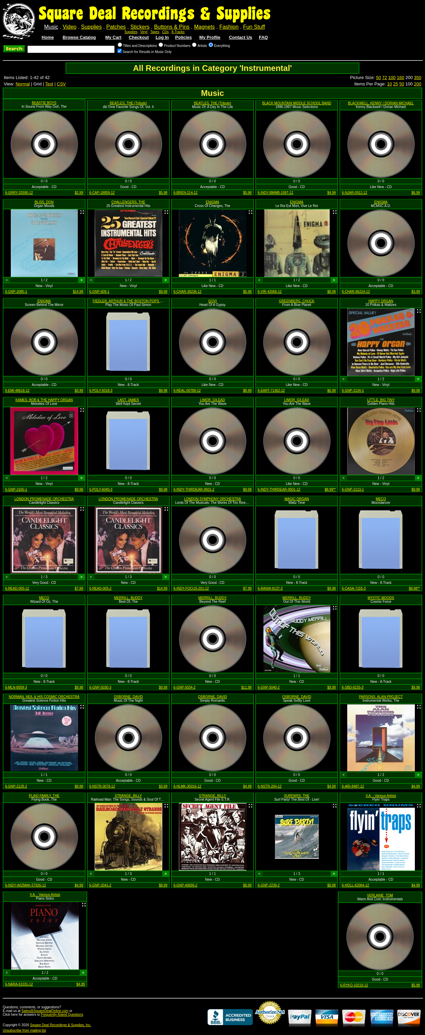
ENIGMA (212, 202)
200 (417, 83)
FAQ (263, 37)
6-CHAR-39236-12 (187, 291)
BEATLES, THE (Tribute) (128, 103)
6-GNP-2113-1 (353, 489)
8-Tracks (178, 32)
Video (70, 27)
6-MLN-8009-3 (16, 687)
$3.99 (415, 291)
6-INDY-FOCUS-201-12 (191, 588)
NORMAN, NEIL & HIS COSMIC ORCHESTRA (44, 697)
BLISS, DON (43, 202)
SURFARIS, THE (296, 796)
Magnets (204, 27)
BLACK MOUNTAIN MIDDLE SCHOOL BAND (296, 103)
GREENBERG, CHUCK (296, 301)
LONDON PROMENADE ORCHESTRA (44, 499)
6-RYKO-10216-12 (354, 985)
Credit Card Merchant (269, 1027)
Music (51, 27)
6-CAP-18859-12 (102, 193)
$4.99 (331, 193)
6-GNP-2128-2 (16, 786)
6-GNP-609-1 (99, 291)
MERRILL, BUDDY (128, 598)
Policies (183, 37)
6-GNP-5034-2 (184, 687)
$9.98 (163, 291)
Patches (116, 27)
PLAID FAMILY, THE (44, 796)
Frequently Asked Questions (62, 1014)
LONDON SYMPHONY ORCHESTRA (212, 499)
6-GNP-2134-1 (353, 390)
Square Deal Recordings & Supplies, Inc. (60, 1025)
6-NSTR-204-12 (270, 786)
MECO (381, 499)
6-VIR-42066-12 (270, 291)
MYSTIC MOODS (381, 598)
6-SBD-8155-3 (352, 687)
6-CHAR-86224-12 (356, 291)
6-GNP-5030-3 (100, 687)
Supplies (91, 27)
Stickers (139, 27)
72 (384, 77)
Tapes (155, 32)
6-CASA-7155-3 (354, 588)
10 (389, 83)
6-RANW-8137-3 (270, 588)
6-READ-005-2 (100, 588)
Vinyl (144, 32)
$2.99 (79, 193)
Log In (162, 37)
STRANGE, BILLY (128, 796)
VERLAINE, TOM (380, 895)
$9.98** (414, 588)
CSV (61, 83)
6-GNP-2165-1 (16, 489)
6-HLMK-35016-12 (187, 786)
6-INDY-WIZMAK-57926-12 (25, 885)
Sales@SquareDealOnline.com (45, 1011)
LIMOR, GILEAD (212, 400)
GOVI (212, 301)
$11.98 (246, 687)
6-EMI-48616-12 (17, 390)
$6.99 (415, 193)
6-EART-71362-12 (271, 390)
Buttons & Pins (172, 27)
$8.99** (330, 489)
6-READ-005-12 (17, 588)
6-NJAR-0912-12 (354, 193)
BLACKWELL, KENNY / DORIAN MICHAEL (381, 103)
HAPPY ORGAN (381, 301)
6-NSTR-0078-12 (102, 786)
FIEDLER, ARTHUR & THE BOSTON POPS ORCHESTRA (137, 301)
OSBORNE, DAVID (128, 697)
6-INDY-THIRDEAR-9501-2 (193, 489)
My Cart (113, 37)
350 (417, 77)
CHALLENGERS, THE (128, 202)
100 (392, 77)
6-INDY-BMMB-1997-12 (275, 193)
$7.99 (79, 588)
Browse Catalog (79, 37)
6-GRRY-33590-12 (19, 193)
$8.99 (331, 291)
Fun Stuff (254, 27)
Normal (23, 83)
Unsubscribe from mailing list (24, 1030)
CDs (165, 32)
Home (48, 37)
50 (378, 77)
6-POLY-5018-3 (100, 390)
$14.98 (78, 291)
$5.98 (163, 193)
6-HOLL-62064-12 (355, 885)
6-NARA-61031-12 (19, 984)
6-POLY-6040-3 (100, 489)
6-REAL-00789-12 (187, 390)
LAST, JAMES (128, 400)
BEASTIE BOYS (44, 103)
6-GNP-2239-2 (269, 885)
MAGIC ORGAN (296, 499)
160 (400, 77)
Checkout (139, 37)
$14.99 (162, 588)
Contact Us (240, 37)
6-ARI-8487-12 (353, 786)
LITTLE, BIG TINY (381, 400)
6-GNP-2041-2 (100, 885)
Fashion (229, 27)
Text (49, 83)
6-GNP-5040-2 (269, 687)
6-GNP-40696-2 (185, 885)
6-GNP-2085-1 (16, 291)
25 (395, 83)
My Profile (209, 37)
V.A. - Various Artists (380, 796)
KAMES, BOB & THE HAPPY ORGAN (44, 400)
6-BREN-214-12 (185, 193)
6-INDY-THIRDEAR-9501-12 (279, 489)
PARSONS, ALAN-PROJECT (381, 697)
